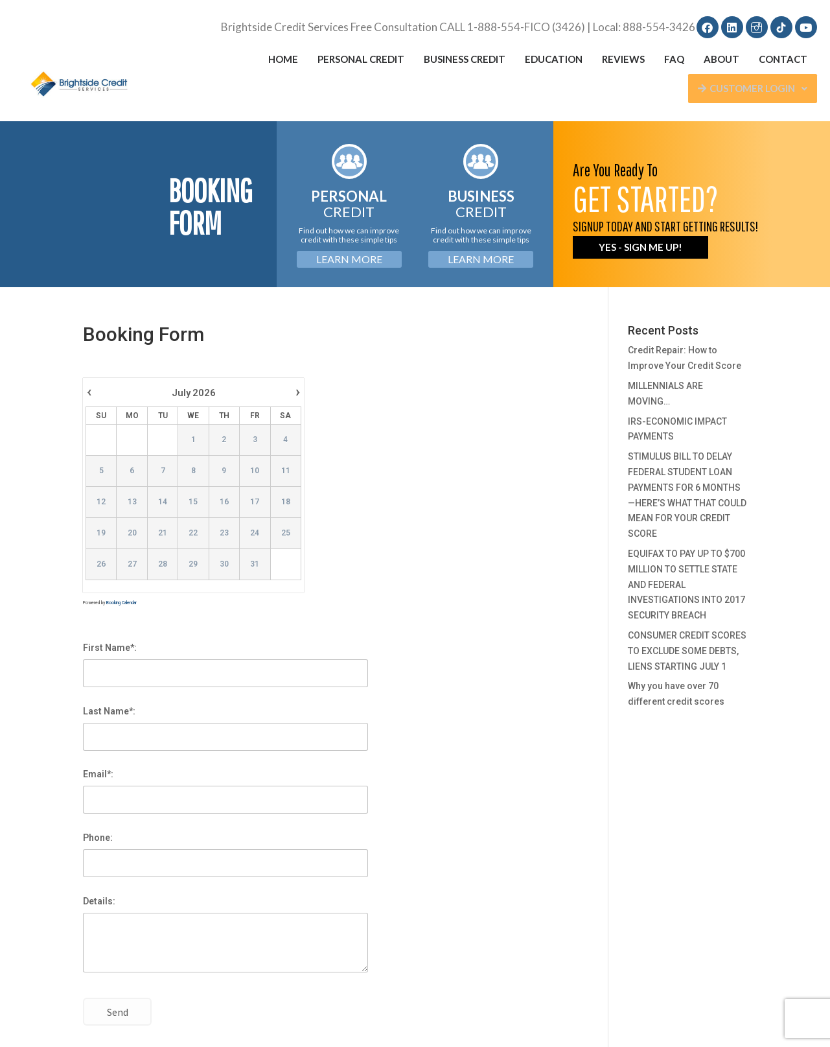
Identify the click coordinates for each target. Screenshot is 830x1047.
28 (162, 564)
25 (285, 532)
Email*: (98, 774)
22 (193, 532)
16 (224, 501)
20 (132, 532)
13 (132, 501)
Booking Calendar (121, 603)
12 (101, 501)
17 (254, 501)
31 (254, 564)
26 (101, 564)
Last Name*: (109, 711)
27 (132, 564)
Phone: (98, 837)
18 (285, 501)
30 (224, 564)
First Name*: (110, 647)
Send (117, 1012)
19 (101, 532)
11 (285, 470)
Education (553, 59)
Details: (99, 901)
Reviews (623, 59)
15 (193, 501)
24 (254, 532)
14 (162, 501)
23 (224, 532)
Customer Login (752, 88)
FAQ (674, 59)
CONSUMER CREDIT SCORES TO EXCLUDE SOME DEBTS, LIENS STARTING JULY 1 (687, 651)
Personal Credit (360, 59)
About (721, 59)
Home (283, 59)
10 (254, 470)
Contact (783, 59)
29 (193, 564)
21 (162, 532)
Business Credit (464, 59)
